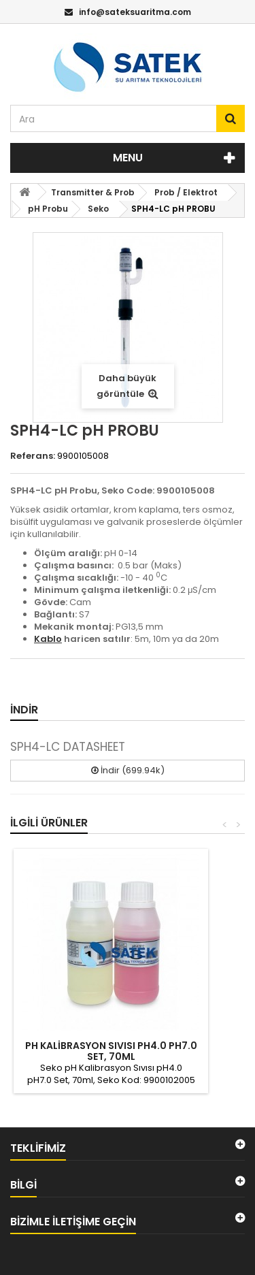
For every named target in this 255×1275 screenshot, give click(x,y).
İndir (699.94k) (128, 770)
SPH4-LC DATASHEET (67, 747)
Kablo (48, 638)
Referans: (32, 456)
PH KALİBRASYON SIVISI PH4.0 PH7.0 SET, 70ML (111, 1051)
